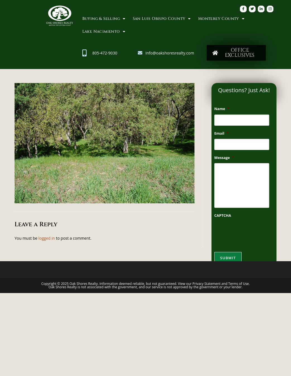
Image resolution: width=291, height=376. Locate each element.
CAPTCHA (222, 215)
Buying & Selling (104, 18)
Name (221, 108)
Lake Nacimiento (103, 31)
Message (224, 157)
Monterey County (221, 18)
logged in (47, 238)
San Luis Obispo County (162, 18)
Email (221, 133)
